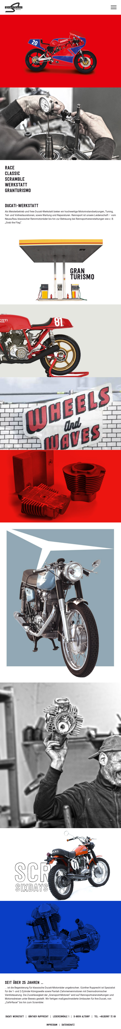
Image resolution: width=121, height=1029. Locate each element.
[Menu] (113, 7)
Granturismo (18, 190)
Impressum (51, 1025)
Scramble (15, 179)
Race (10, 167)
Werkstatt (16, 184)
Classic (12, 173)
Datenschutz (68, 1025)
